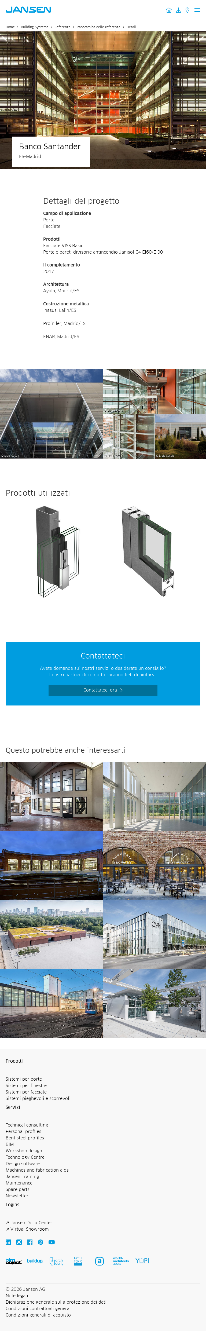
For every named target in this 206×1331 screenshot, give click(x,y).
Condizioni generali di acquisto (38, 1315)
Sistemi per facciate (26, 1092)
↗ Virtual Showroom (27, 1229)
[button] (103, 1061)
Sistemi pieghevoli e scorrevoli (38, 1098)
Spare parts (18, 1189)
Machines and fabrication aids (37, 1170)
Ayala (49, 291)
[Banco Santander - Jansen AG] (51, 372)
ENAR (49, 337)
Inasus (50, 310)
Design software (23, 1164)
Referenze (62, 27)
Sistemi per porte (24, 1079)
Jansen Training (22, 1177)
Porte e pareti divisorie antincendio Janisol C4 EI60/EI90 (103, 252)
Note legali (17, 1296)
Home (10, 27)
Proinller (52, 323)
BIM (10, 1144)
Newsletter (17, 1196)
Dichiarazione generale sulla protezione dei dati (56, 1302)
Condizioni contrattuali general (38, 1309)
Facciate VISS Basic (63, 246)
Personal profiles (23, 1131)
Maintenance (19, 1183)
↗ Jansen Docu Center (29, 1223)
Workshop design (24, 1151)
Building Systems (34, 27)
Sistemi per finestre (26, 1086)
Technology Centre (25, 1157)
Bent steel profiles (25, 1138)
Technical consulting (27, 1125)
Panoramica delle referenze (98, 27)
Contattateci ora (100, 690)
